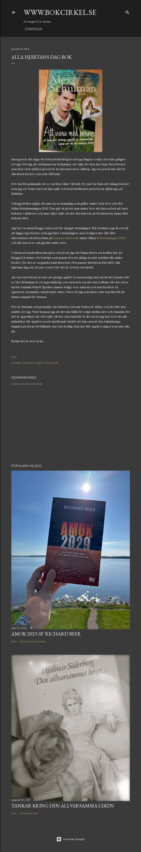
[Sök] (127, 11)
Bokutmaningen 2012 (111, 238)
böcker (54, 362)
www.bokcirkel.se (60, 12)
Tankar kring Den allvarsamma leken (62, 805)
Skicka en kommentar (26, 384)
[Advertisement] (70, 425)
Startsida (33, 29)
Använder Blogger (70, 839)
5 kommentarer (29, 813)
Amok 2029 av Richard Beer (46, 634)
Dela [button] (14, 356)
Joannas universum (66, 238)
